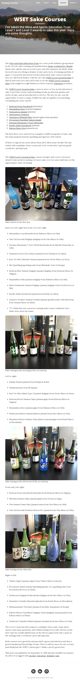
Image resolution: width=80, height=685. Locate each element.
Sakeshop (58, 83)
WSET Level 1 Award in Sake (58, 77)
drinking (50, 656)
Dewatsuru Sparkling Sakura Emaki (25, 120)
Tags (54, 3)
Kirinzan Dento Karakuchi (21, 106)
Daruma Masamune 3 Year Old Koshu (26, 123)
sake (57, 656)
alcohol (32, 656)
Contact (73, 3)
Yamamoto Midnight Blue (20, 117)
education (41, 656)
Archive (63, 3)
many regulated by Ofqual (60, 66)
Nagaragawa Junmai (18, 112)
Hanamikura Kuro (17, 109)
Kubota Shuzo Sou (17, 128)
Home (38, 3)
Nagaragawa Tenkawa (19, 114)
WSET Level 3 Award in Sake (22, 157)
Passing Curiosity (10, 3)
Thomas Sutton (20, 39)
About (46, 3)
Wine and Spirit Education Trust (24, 63)
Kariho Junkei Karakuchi (20, 125)
